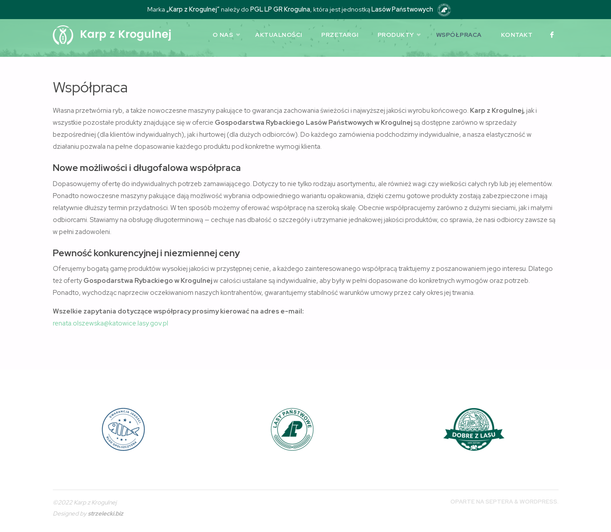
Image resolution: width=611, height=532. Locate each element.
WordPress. (539, 501)
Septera (498, 501)
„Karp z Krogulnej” (193, 9)
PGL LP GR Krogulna (280, 9)
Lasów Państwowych (402, 9)
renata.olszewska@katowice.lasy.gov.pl (110, 323)
